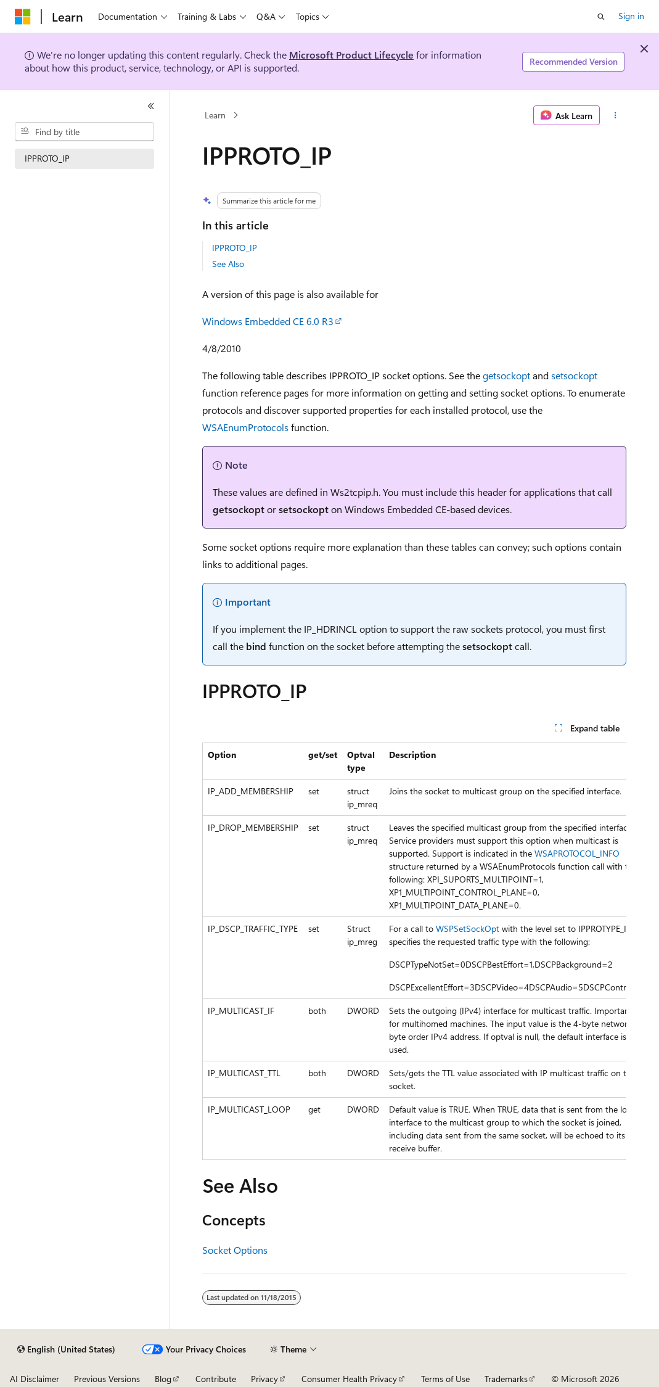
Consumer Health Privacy (349, 1379)
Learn (215, 115)
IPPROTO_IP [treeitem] (47, 158)
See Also (228, 264)
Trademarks (506, 1379)
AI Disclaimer (34, 1379)
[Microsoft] (23, 17)
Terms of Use (445, 1379)
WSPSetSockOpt (467, 928)
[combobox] (84, 132)
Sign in (631, 16)
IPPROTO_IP (234, 247)
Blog (163, 1379)
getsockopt (506, 375)
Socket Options (235, 1249)
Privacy (264, 1379)
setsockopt (574, 375)
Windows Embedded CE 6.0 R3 (268, 321)
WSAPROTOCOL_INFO (577, 853)
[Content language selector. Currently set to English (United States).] (66, 1349)
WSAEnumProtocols (245, 427)
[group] (414, 951)
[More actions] (615, 115)
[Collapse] (151, 106)
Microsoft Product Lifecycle (351, 54)
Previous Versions (107, 1379)
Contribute (215, 1379)
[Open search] (601, 17)
